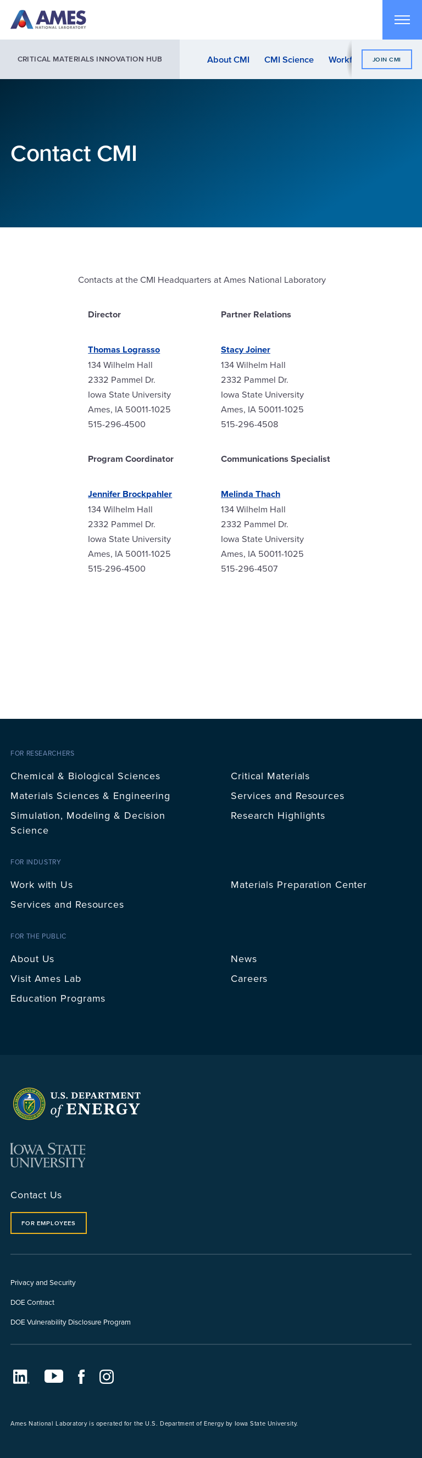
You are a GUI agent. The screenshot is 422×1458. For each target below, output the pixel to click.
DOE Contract (32, 1302)
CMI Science (289, 59)
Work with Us (41, 884)
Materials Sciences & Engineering (90, 795)
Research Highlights (278, 815)
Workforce (349, 59)
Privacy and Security (43, 1282)
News (244, 958)
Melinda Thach (250, 493)
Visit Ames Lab (45, 978)
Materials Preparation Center (299, 884)
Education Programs (58, 998)
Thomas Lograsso (124, 349)
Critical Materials (270, 776)
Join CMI (387, 59)
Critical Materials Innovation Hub (90, 59)
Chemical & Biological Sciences (85, 776)
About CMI (228, 59)
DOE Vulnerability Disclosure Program (70, 1321)
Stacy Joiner (245, 349)
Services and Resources (288, 795)
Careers (249, 978)
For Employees (48, 1223)
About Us (32, 958)
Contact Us (36, 1195)
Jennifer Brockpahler (130, 493)
